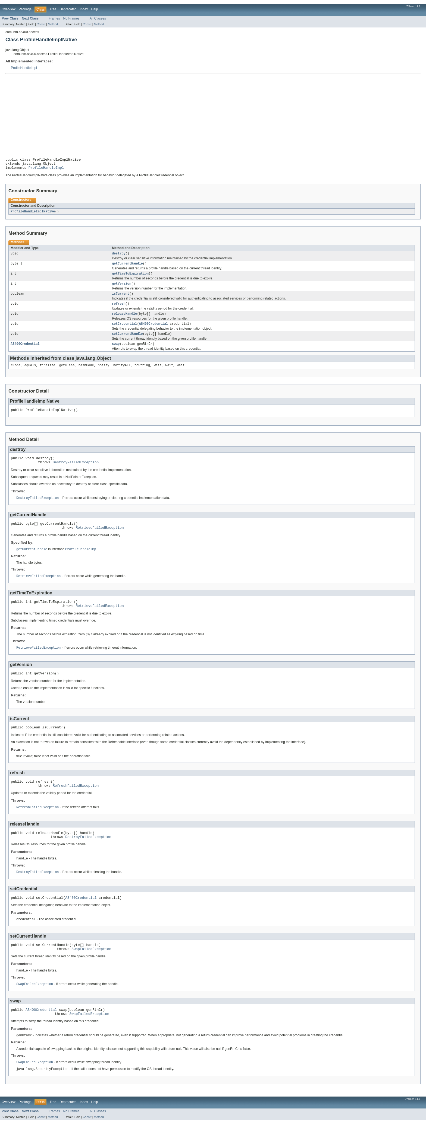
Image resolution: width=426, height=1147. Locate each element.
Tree (52, 9)
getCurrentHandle (127, 267)
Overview (8, 9)
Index (84, 9)
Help (94, 9)
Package (25, 9)
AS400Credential (153, 331)
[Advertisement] (213, 114)
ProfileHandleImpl (24, 68)
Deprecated (68, 9)
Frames (54, 18)
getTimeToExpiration (130, 278)
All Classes (98, 18)
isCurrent (120, 299)
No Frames (71, 18)
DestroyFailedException (76, 473)
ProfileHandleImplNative (33, 214)
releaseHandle (124, 320)
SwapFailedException (91, 972)
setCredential (124, 331)
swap (116, 352)
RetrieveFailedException (100, 540)
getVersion (121, 288)
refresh (119, 309)
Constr (41, 24)
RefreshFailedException (76, 804)
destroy (119, 256)
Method (53, 24)
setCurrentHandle (127, 341)
